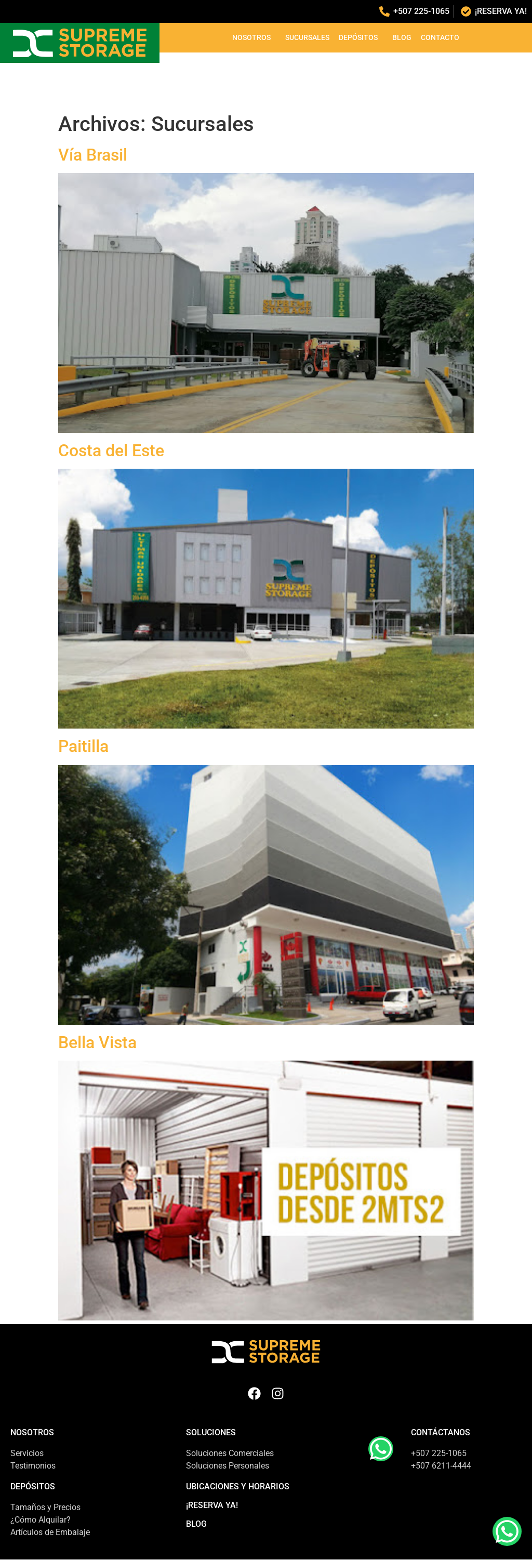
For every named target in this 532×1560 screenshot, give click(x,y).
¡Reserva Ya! (212, 1505)
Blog (401, 37)
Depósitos (361, 37)
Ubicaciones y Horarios (237, 1486)
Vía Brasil (92, 155)
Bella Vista (97, 1042)
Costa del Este (111, 450)
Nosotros (254, 37)
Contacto (440, 37)
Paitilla (83, 746)
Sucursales (307, 37)
